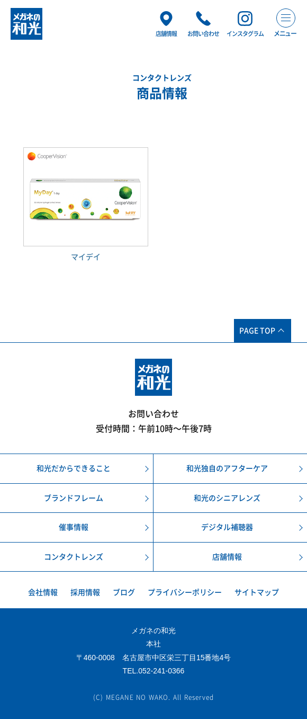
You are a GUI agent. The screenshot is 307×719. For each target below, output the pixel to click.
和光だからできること (74, 468)
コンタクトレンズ (73, 557)
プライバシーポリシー (185, 592)
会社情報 (43, 592)
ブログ (124, 592)
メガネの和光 (26, 24)
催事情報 (73, 527)
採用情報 (85, 592)
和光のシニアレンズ (227, 498)
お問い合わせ (153, 414)
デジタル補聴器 (227, 527)
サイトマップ (256, 592)
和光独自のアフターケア (227, 468)
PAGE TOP (257, 330)
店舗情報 (227, 557)
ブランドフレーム (73, 498)
